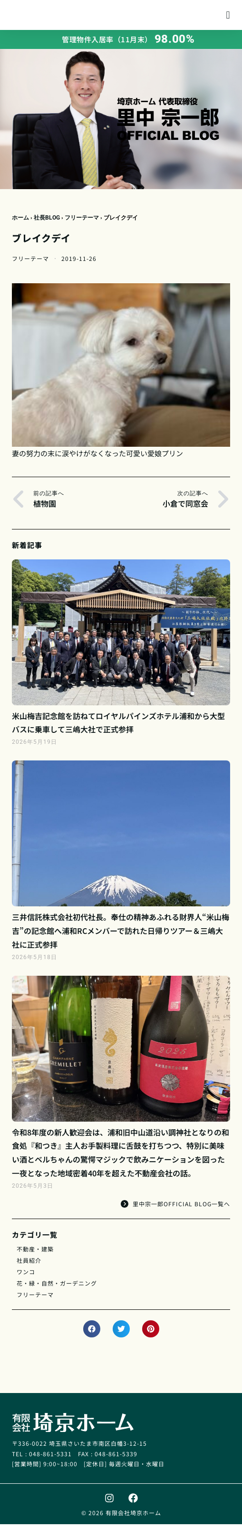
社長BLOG (47, 221)
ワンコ (26, 1275)
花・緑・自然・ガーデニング (57, 1287)
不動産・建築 (35, 1253)
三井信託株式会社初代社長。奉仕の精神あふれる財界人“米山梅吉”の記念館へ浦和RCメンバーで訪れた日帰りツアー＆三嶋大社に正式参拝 (120, 934)
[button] (227, 17)
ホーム (20, 221)
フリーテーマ (82, 221)
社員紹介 (29, 1264)
